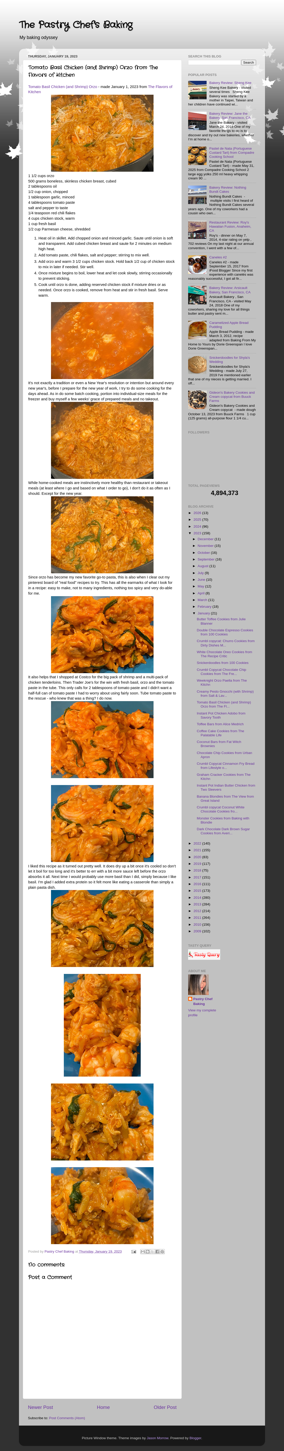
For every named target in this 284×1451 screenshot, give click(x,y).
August (203, 566)
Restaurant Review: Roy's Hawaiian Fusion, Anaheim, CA (230, 226)
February (205, 606)
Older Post (165, 1407)
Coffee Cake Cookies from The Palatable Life (220, 733)
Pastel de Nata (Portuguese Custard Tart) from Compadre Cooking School (231, 153)
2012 (198, 911)
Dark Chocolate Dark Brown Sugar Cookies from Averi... (223, 831)
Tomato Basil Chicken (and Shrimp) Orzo (62, 87)
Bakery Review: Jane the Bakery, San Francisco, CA (229, 116)
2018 (198, 870)
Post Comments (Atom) (67, 1418)
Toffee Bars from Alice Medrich (220, 724)
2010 (198, 924)
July (201, 573)
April (202, 593)
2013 (198, 904)
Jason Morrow (157, 1438)
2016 (198, 884)
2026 (198, 513)
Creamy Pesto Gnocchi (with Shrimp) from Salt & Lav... (225, 694)
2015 (198, 891)
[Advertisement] (213, 1051)
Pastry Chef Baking (202, 1001)
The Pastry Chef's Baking (75, 25)
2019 (198, 864)
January (204, 613)
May (201, 586)
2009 (198, 931)
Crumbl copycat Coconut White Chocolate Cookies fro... (221, 809)
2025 (198, 519)
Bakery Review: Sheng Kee (230, 83)
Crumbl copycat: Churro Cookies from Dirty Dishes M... (226, 643)
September (207, 559)
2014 (198, 897)
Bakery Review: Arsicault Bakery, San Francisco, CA (229, 290)
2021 (198, 850)
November (206, 546)
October (204, 553)
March (203, 600)
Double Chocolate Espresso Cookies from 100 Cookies (225, 632)
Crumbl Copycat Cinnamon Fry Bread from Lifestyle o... (226, 766)
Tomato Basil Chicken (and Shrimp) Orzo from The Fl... (224, 704)
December (206, 539)
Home (103, 1407)
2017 (198, 877)
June (202, 580)
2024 (198, 526)
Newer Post (40, 1407)
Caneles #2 (218, 257)
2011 (198, 918)
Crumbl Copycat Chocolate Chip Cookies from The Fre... (221, 672)
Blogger (195, 1438)
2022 (198, 843)
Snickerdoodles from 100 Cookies (223, 663)
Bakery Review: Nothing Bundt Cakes (227, 190)
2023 (198, 533)
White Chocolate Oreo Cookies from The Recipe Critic (224, 654)
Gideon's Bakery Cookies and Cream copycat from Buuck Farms (232, 397)
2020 (198, 857)
